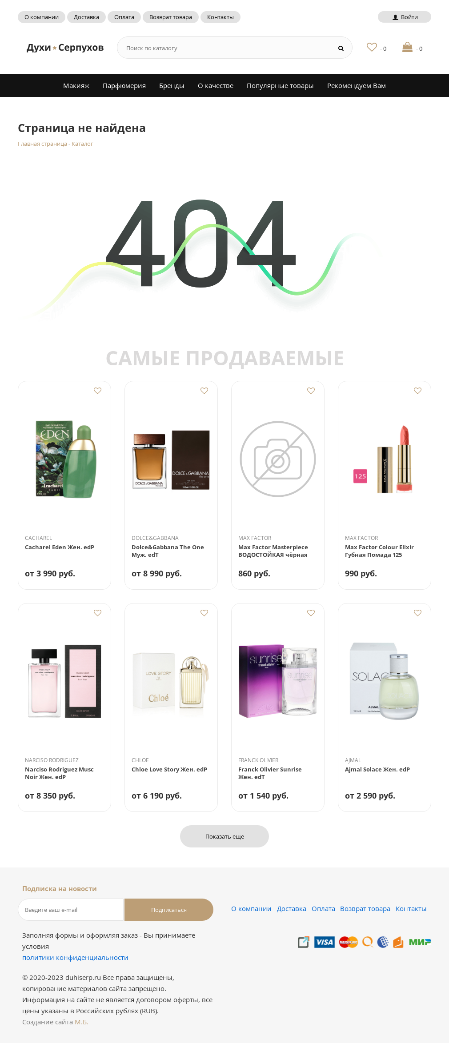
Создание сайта (55, 1021)
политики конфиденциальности (75, 957)
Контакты (220, 17)
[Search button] (341, 48)
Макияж (76, 85)
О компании (41, 17)
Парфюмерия (124, 85)
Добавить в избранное (97, 391)
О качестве (215, 85)
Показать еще (224, 836)
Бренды (171, 85)
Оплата (124, 17)
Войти (404, 17)
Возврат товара (170, 17)
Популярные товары (280, 85)
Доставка (86, 17)
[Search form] (221, 48)
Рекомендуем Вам (356, 85)
